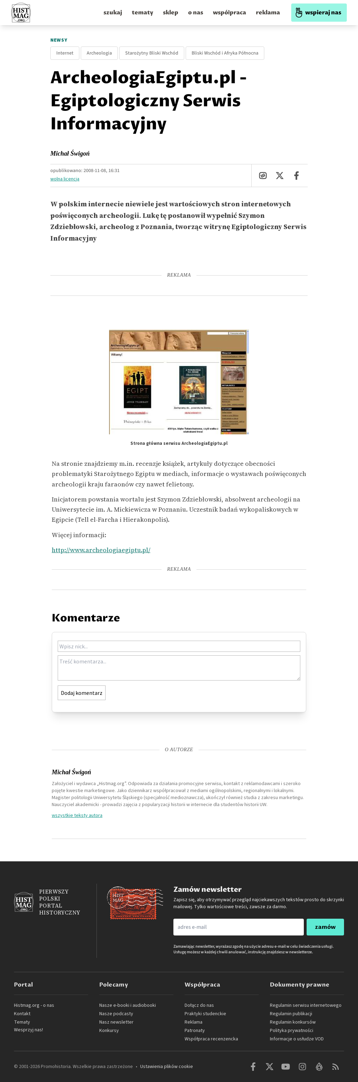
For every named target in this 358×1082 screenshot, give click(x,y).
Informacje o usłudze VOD (297, 1038)
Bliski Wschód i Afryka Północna (225, 53)
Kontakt (22, 1013)
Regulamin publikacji (291, 1013)
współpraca (229, 12)
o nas (195, 12)
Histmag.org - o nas (34, 1005)
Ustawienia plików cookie (166, 1066)
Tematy (22, 1022)
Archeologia (99, 53)
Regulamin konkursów (293, 1022)
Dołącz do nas (199, 1005)
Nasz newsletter (116, 1022)
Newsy (58, 40)
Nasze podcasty (116, 1013)
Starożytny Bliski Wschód (151, 53)
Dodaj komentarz (81, 692)
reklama (268, 12)
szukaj (112, 12)
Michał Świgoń (70, 153)
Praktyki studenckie (205, 1013)
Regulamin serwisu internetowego (306, 1005)
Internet (64, 53)
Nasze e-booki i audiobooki (127, 1005)
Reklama (193, 1022)
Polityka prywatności (291, 1030)
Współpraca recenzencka (211, 1038)
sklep (170, 12)
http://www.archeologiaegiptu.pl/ (101, 550)
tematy (142, 12)
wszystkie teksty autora (77, 815)
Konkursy (109, 1030)
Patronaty (195, 1030)
